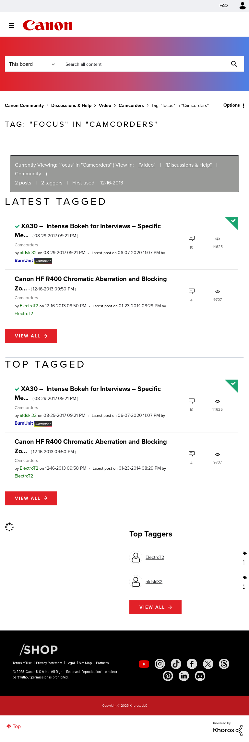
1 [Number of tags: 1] (243, 562)
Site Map (85, 663)
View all (28, 336)
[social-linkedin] (184, 676)
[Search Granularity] (32, 64)
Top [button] (17, 726)
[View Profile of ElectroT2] (29, 305)
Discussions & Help (71, 105)
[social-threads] (224, 664)
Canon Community (47, 25)
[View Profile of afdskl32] (28, 252)
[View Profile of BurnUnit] (24, 260)
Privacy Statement (49, 663)
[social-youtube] (144, 664)
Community (28, 173)
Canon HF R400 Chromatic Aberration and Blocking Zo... (91, 283)
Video (105, 105)
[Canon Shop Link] (35, 649)
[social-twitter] (208, 664)
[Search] (151, 64)
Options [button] (231, 105)
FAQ (223, 5)
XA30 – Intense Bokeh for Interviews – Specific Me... (88, 230)
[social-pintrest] (168, 676)
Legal (70, 663)
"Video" (146, 165)
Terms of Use (22, 663)
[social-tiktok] (176, 664)
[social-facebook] (192, 664)
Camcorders (131, 105)
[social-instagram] (160, 664)
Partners (102, 663)
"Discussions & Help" (188, 165)
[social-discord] (200, 676)
